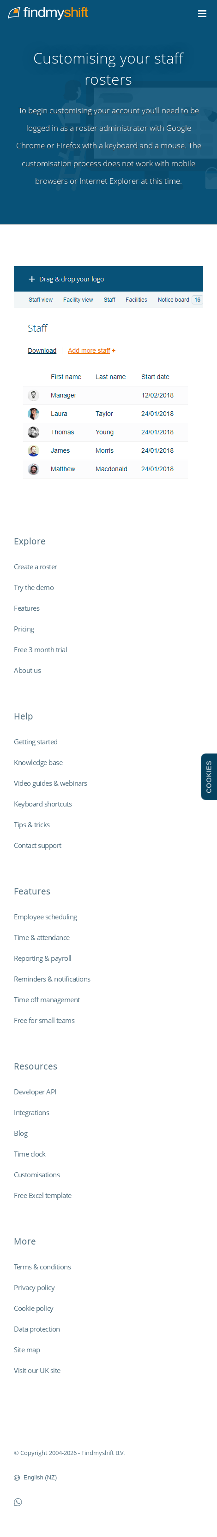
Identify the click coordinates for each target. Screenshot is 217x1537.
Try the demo (34, 587)
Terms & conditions (42, 1266)
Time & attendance (42, 937)
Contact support (37, 845)
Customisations (37, 1174)
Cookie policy (34, 1308)
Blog (20, 1133)
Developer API (35, 1091)
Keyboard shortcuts (43, 803)
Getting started (36, 741)
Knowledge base (38, 762)
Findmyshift (30, 1427)
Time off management (47, 999)
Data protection (37, 1328)
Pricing (24, 628)
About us (27, 670)
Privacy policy (34, 1287)
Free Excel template (43, 1195)
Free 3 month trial (40, 649)
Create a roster (35, 566)
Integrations (31, 1112)
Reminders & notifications (52, 978)
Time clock (29, 1153)
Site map (27, 1349)
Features (26, 608)
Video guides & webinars (50, 783)
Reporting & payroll (43, 958)
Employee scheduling (45, 916)
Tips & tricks (32, 824)
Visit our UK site (37, 1370)
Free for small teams (44, 1020)
